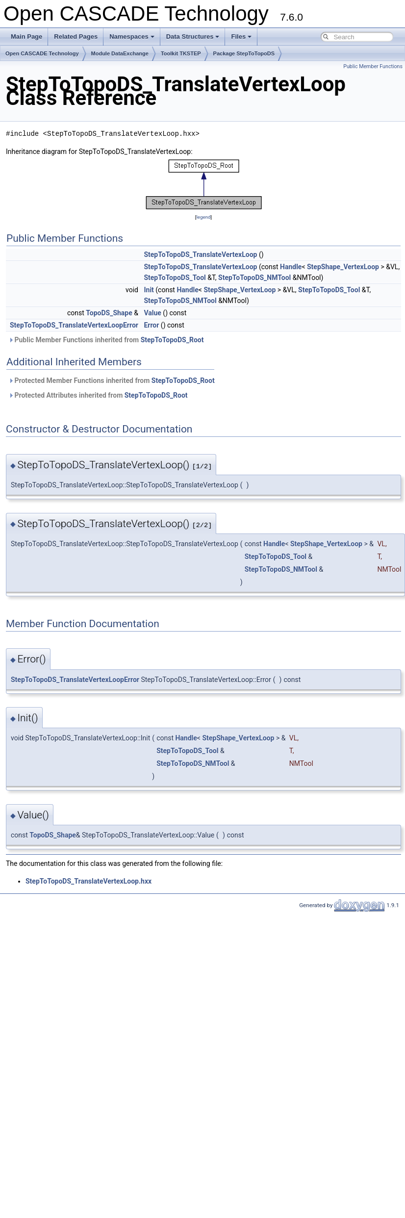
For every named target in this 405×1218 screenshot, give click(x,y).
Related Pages (76, 36)
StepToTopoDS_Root (172, 340)
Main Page (26, 36)
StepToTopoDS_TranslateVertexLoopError (74, 325)
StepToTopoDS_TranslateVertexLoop (200, 254)
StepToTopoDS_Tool (174, 277)
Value (152, 313)
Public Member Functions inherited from (105, 340)
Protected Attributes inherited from (98, 395)
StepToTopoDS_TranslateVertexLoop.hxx (88, 881)
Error (151, 325)
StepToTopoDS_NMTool (254, 277)
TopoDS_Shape (109, 313)
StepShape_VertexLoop (343, 267)
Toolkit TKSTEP (181, 53)
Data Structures (193, 36)
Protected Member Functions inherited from (111, 380)
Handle (291, 267)
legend (203, 217)
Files (241, 36)
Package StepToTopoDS (244, 53)
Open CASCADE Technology (42, 53)
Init (148, 290)
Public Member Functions (373, 66)
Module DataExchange (120, 53)
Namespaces (131, 36)
